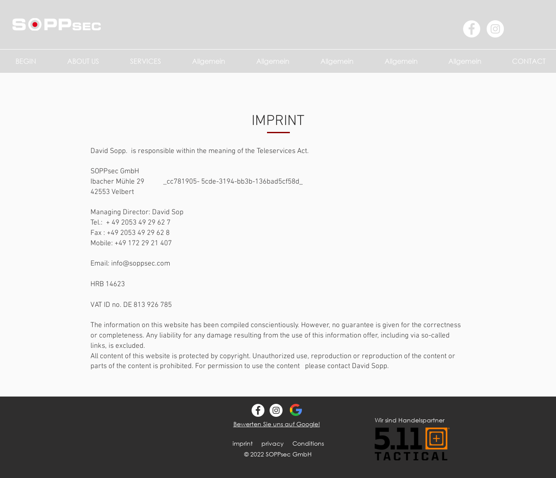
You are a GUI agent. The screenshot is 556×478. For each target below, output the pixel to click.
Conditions (308, 443)
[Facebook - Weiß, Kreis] (471, 28)
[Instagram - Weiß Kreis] (495, 28)
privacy (272, 443)
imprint (243, 443)
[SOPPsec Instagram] (276, 410)
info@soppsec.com (140, 263)
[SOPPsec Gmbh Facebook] (258, 410)
